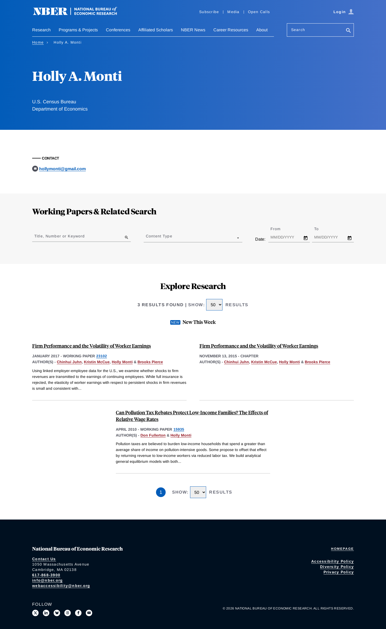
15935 (178, 429)
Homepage (342, 549)
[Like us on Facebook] (78, 613)
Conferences (118, 30)
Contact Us (44, 559)
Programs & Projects (78, 30)
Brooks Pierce (150, 362)
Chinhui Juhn (69, 362)
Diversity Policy (337, 566)
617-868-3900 (46, 575)
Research (41, 30)
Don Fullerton (153, 435)
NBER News (193, 30)
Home (38, 42)
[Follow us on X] (35, 613)
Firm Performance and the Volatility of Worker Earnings (91, 345)
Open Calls (259, 12)
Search (298, 30)
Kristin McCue (97, 362)
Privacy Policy (339, 572)
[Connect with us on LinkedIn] (46, 613)
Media (233, 12)
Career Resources (230, 30)
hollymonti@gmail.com (62, 168)
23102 (101, 356)
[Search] (348, 31)
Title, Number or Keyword (59, 236)
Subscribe (209, 12)
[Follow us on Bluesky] (57, 613)
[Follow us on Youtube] (89, 613)
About (262, 30)
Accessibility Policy (332, 561)
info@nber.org (47, 580)
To (321, 229)
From (280, 229)
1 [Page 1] (160, 492)
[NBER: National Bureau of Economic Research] (79, 14)
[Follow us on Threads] (67, 613)
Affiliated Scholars (155, 30)
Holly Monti (122, 362)
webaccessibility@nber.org (61, 585)
